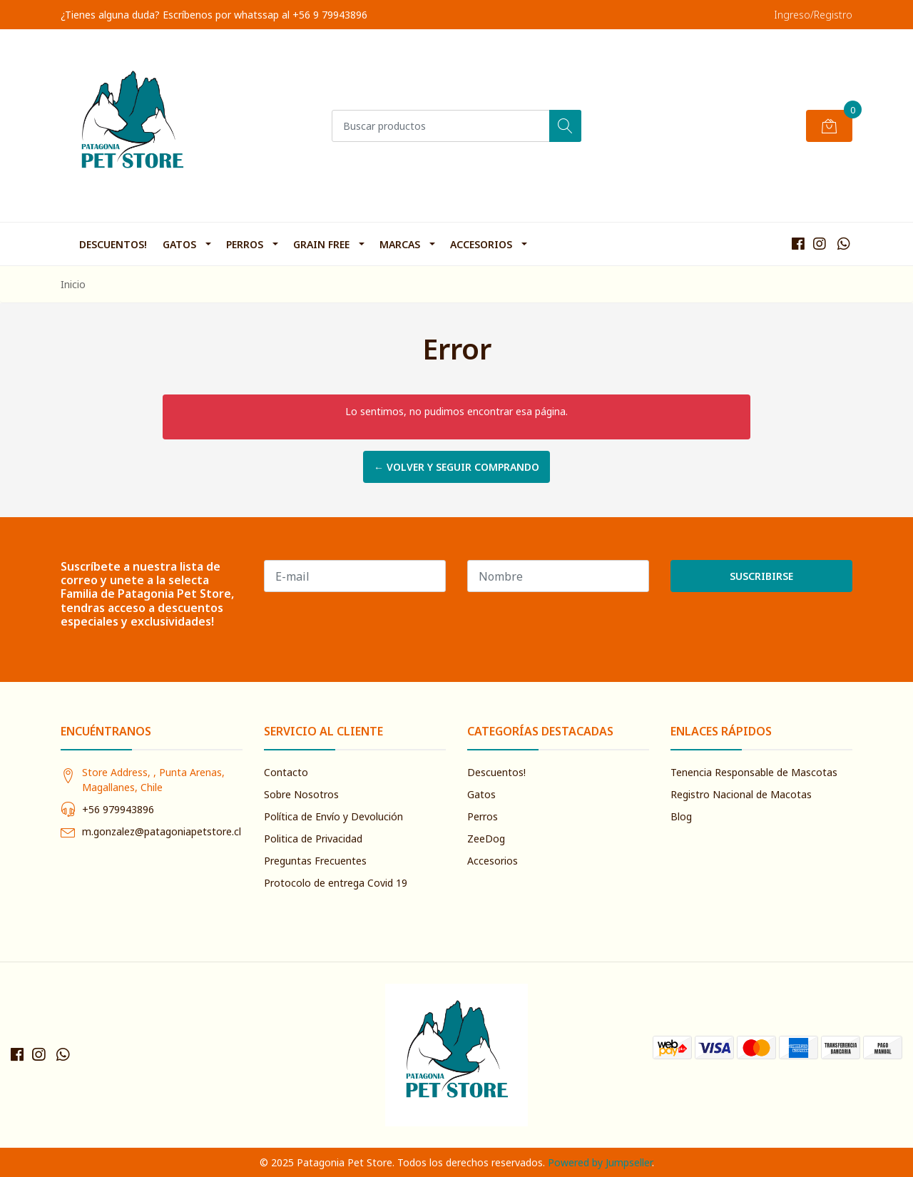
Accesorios (481, 244)
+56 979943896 (118, 809)
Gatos (179, 244)
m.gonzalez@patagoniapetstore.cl (161, 831)
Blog (681, 816)
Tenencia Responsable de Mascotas (753, 772)
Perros (244, 244)
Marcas (399, 244)
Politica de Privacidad (313, 838)
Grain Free (321, 244)
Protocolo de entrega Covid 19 (335, 883)
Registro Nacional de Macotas (741, 794)
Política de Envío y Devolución (333, 816)
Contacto (286, 772)
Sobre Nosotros (301, 794)
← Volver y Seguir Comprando (456, 467)
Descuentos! (113, 244)
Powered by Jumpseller (600, 1162)
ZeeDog (486, 838)
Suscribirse (761, 576)
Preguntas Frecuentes (315, 860)
